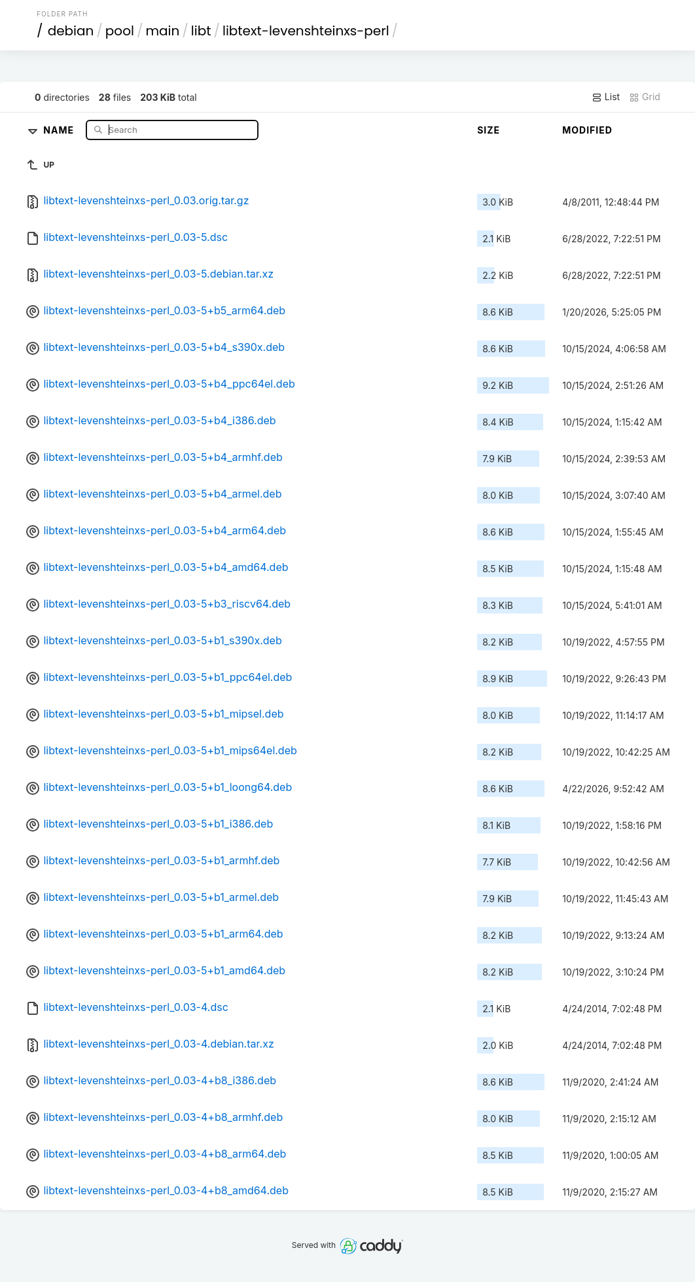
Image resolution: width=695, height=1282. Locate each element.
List (606, 97)
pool (119, 31)
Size (488, 130)
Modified (587, 130)
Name (60, 129)
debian (71, 31)
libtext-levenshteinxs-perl (306, 31)
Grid (644, 97)
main (162, 31)
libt (201, 31)
